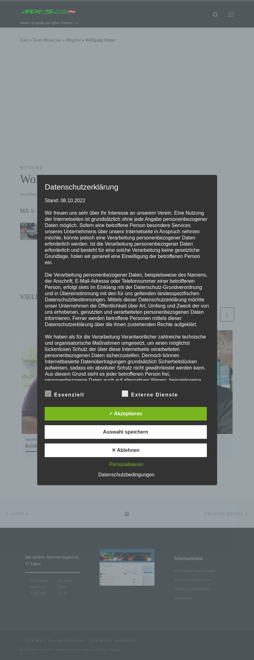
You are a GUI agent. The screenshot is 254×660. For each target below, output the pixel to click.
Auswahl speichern (125, 432)
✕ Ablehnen (126, 450)
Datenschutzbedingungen (126, 474)
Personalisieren (126, 464)
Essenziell (64, 393)
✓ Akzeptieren (125, 413)
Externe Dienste (150, 393)
